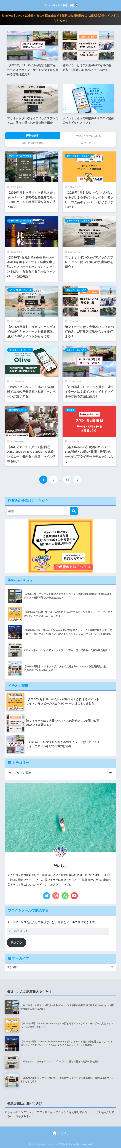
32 (67, 480)
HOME (60, 1133)
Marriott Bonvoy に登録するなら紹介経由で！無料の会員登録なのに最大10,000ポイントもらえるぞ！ (60, 18)
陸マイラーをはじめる (76, 290)
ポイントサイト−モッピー (78, 155)
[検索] (74, 511)
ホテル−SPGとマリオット (20, 155)
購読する (16, 942)
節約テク (70, 410)
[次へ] (77, 480)
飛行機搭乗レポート (17, 410)
